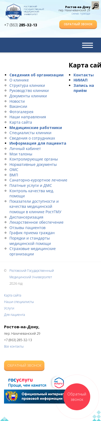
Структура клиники (27, 85)
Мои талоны (20, 153)
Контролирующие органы (33, 159)
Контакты (84, 74)
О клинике (19, 80)
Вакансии (18, 106)
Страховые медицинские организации (32, 251)
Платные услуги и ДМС (30, 185)
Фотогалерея (21, 111)
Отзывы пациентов (27, 227)
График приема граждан (32, 232)
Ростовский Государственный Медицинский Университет (34, 9)
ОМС (13, 169)
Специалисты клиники (30, 132)
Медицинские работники (35, 127)
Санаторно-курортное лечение (38, 180)
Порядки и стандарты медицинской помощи (30, 241)
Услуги (9, 308)
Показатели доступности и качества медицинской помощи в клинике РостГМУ (35, 206)
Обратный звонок (78, 24)
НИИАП (81, 80)
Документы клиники (28, 95)
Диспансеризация (26, 217)
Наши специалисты (19, 301)
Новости (17, 101)
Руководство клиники (29, 90)
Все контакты (14, 346)
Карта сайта (20, 122)
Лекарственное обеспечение (36, 222)
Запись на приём (84, 88)
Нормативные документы (33, 164)
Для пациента (14, 314)
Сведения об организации (36, 74)
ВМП (13, 174)
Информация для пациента (37, 143)
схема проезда (81, 13)
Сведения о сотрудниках (32, 138)
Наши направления (27, 116)
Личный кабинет (25, 148)
